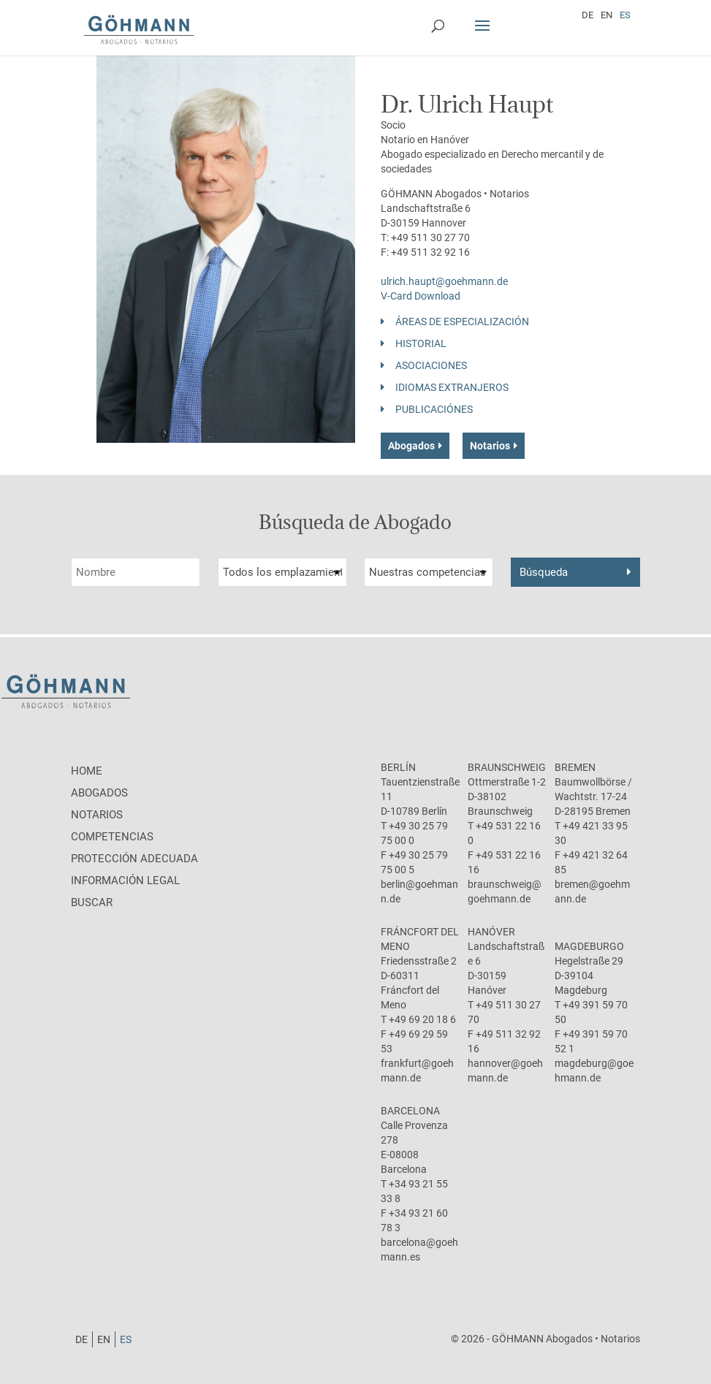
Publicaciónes (434, 409)
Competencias (112, 836)
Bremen (575, 767)
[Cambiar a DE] (587, 14)
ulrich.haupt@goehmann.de (444, 281)
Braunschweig (507, 767)
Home (86, 770)
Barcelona (410, 1111)
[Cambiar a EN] (606, 14)
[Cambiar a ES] (625, 14)
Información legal (125, 880)
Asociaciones (431, 365)
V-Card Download (420, 296)
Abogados (411, 446)
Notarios (490, 446)
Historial (420, 343)
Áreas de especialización (462, 321)
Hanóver (491, 932)
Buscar (92, 902)
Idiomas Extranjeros (452, 387)
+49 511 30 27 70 (430, 237)
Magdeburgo (589, 946)
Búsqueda (544, 572)
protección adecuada (134, 858)
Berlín (398, 767)
